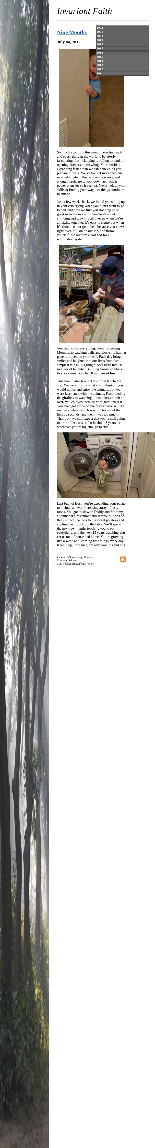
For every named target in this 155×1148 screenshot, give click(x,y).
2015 (99, 56)
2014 (99, 61)
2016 (99, 52)
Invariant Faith (84, 11)
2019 (99, 40)
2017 (99, 48)
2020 (99, 36)
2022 (99, 27)
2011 (99, 73)
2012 (99, 69)
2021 (99, 32)
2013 (99, 65)
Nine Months (72, 32)
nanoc (90, 563)
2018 (99, 44)
